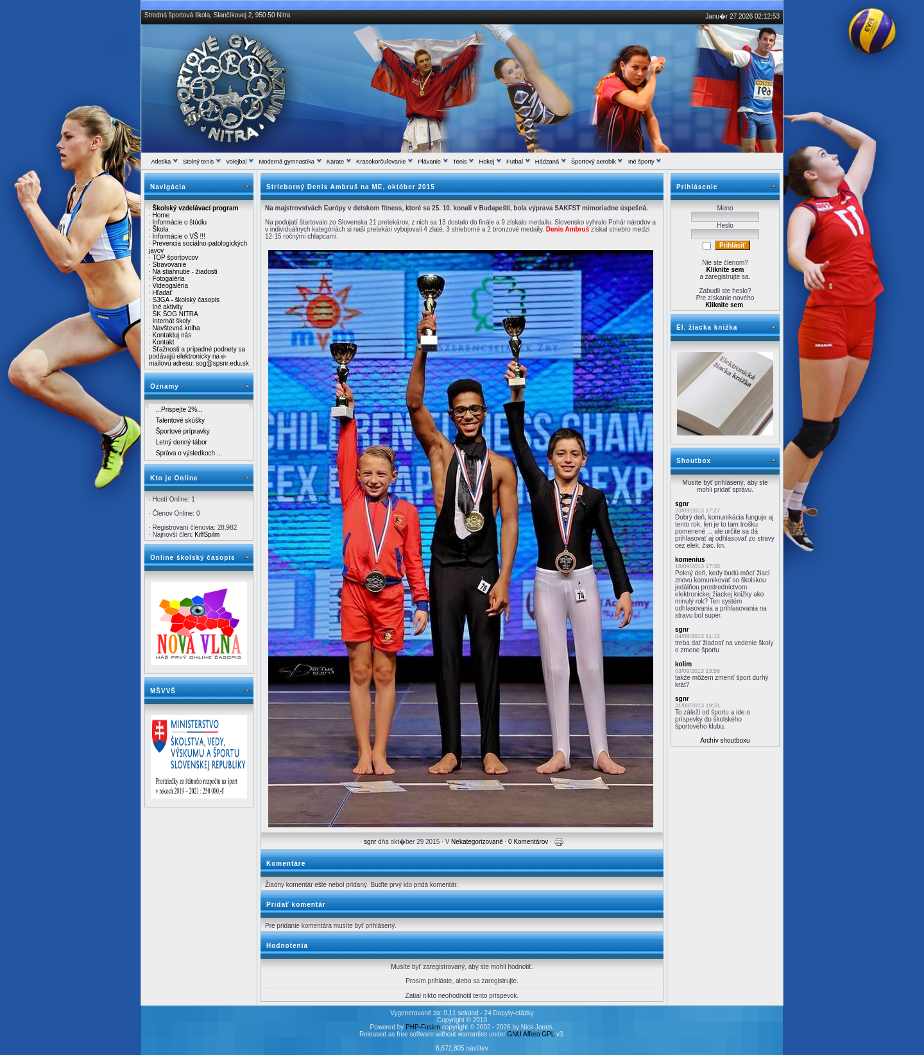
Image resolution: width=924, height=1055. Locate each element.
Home (161, 215)
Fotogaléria (169, 278)
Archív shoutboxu (724, 740)
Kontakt (164, 342)
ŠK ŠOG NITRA (175, 313)
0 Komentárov (528, 841)
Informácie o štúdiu (180, 222)
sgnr (370, 841)
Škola (161, 229)
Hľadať (163, 292)
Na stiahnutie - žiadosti (185, 271)
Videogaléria (170, 285)
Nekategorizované (477, 841)
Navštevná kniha (176, 328)
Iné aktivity (168, 306)
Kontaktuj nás (172, 335)
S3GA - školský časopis (186, 299)
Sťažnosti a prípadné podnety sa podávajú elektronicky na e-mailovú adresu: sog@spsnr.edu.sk (199, 356)
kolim (683, 664)
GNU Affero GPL (531, 1034)
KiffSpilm (206, 534)
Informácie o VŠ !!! (179, 236)
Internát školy (172, 321)
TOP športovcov (175, 257)
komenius (690, 559)
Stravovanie (170, 264)
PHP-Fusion (423, 1027)
